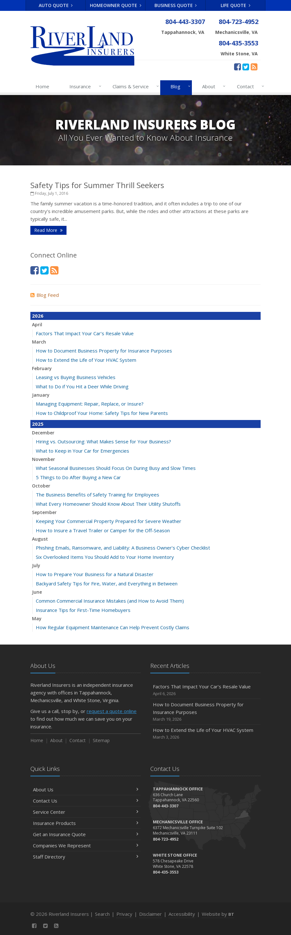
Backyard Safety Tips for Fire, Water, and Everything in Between (106, 583)
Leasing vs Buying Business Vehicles (75, 377)
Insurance (83, 86)
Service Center (85, 812)
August (40, 539)
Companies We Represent (85, 845)
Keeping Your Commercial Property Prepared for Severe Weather (108, 521)
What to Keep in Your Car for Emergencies (82, 451)
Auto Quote (56, 5)
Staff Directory (85, 856)
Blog (179, 86)
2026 (37, 316)
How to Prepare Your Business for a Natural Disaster (94, 574)
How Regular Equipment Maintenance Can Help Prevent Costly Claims (112, 627)
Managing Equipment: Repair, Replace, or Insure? (90, 403)
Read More (48, 230)
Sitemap (101, 740)
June (37, 592)
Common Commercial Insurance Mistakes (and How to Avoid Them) (110, 601)
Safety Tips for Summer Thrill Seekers (97, 185)
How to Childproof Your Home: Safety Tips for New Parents (102, 413)
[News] (254, 66)
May (37, 618)
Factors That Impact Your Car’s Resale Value (85, 333)
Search (102, 914)
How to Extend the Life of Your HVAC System (86, 360)
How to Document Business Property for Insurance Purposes (104, 350)
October (41, 486)
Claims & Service (134, 86)
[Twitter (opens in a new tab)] (245, 66)
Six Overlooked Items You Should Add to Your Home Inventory (105, 557)
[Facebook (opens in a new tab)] (237, 66)
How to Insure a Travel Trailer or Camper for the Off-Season (103, 530)
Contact (249, 86)
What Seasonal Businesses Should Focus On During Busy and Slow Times (116, 468)
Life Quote (235, 5)
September (44, 512)
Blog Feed (44, 295)
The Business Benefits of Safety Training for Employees (97, 494)
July (36, 565)
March (39, 342)
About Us (85, 789)
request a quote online (112, 711)
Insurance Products (85, 823)
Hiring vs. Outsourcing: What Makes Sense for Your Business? (103, 441)
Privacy (124, 914)
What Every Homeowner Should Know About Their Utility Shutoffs (108, 504)
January (41, 395)
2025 (37, 424)
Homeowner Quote (115, 5)
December (43, 433)
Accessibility (182, 914)
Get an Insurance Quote (85, 834)
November (43, 459)
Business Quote (175, 5)
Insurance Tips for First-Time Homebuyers (83, 610)
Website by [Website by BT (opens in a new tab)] (218, 914)
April (37, 324)
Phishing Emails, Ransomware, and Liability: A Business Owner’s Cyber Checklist (123, 547)
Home (42, 86)
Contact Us (85, 800)
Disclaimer (150, 914)
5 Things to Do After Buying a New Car (78, 477)
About (212, 86)
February (42, 368)
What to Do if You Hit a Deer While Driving (82, 386)
